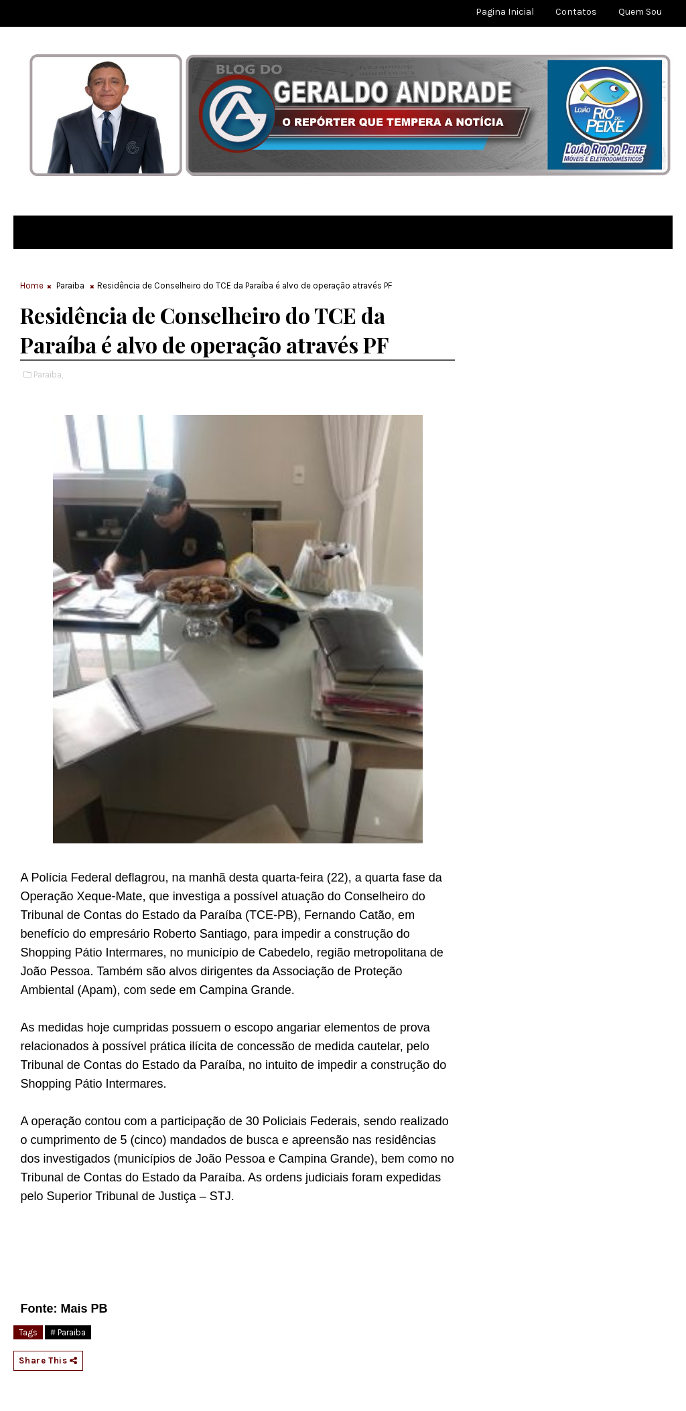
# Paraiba (68, 1332)
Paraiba (70, 285)
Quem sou (640, 11)
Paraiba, (48, 374)
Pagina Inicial (505, 11)
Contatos (576, 11)
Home (32, 285)
